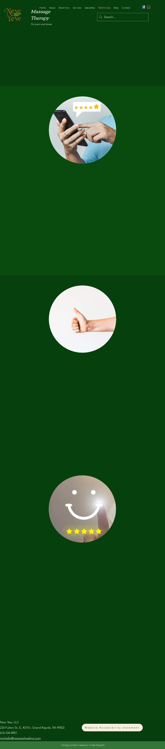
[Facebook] (143, 7)
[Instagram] (148, 7)
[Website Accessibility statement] (112, 727)
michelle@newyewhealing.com (20, 738)
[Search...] (122, 17)
